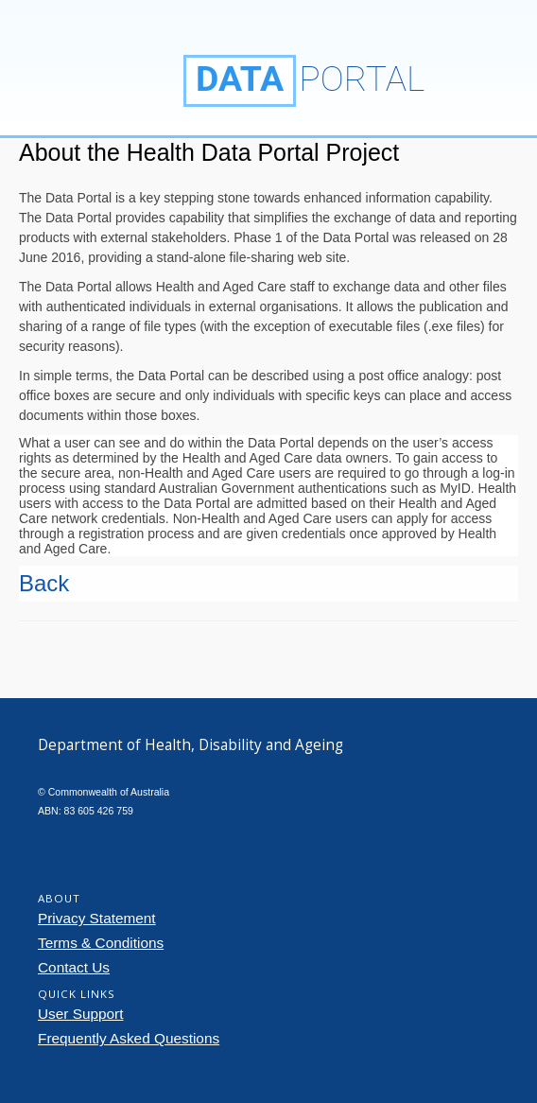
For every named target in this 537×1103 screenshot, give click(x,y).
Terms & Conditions (101, 943)
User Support (81, 1014)
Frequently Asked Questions (128, 1038)
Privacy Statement (97, 918)
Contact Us (74, 967)
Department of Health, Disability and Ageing (99, 67)
